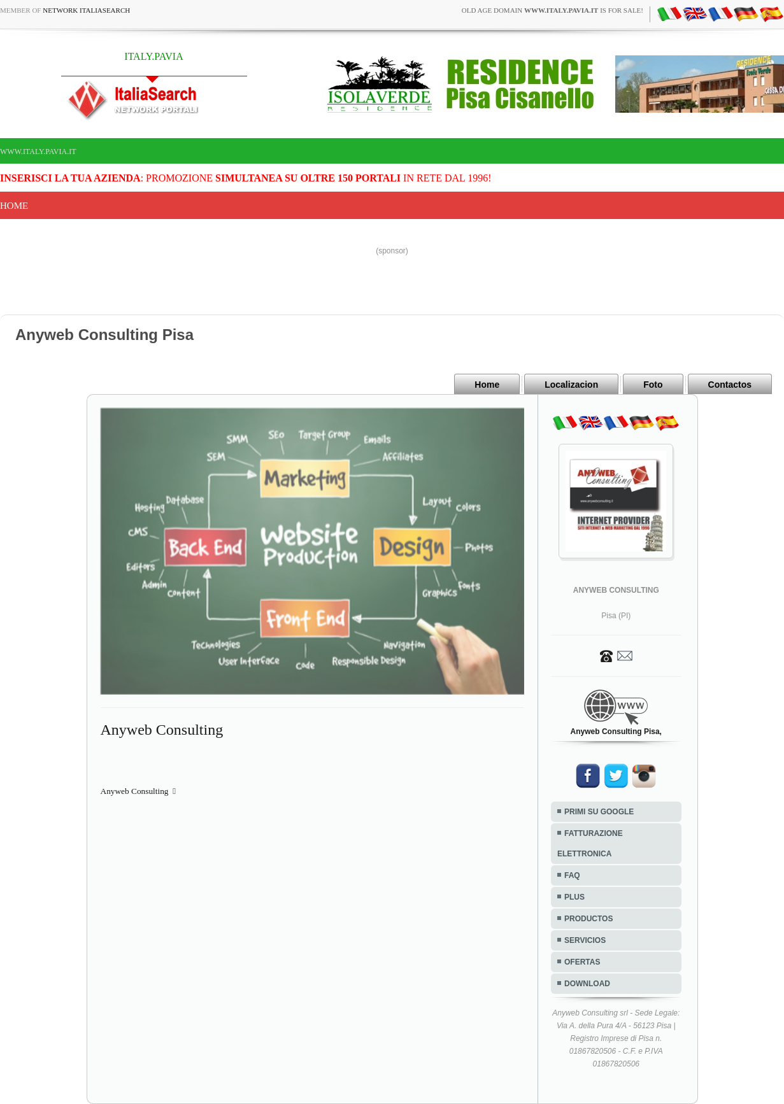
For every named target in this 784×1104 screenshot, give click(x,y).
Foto (652, 384)
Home (14, 206)
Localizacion (571, 384)
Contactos (730, 384)
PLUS (574, 897)
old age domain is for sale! (552, 10)
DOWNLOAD (587, 983)
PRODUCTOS (588, 918)
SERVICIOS (585, 940)
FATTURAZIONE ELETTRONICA (590, 843)
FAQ (572, 875)
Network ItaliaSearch (86, 10)
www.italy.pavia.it (38, 151)
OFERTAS (582, 962)
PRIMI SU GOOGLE (599, 811)
